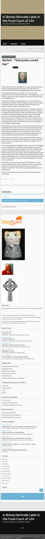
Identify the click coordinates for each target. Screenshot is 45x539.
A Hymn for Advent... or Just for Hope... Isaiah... (21, 444)
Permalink (5, 179)
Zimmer (4, 432)
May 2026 (4, 459)
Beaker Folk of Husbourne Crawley (11, 417)
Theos (3, 390)
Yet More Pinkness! (8, 339)
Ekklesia (4, 392)
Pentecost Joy (7, 333)
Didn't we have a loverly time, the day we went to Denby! (30, 51)
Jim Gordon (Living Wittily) (9, 412)
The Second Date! (32, 48)
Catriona (5, 450)
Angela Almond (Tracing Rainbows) (11, 415)
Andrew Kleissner (7, 426)
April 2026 (5, 461)
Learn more (18, 537)
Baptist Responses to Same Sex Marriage (13, 378)
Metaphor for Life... (8, 351)
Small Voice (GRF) (6, 388)
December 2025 (6, 471)
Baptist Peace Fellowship (9, 371)
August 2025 (5, 480)
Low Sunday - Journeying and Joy (26, 426)
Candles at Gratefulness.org (9, 402)
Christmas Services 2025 (23, 438)
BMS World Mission (7, 368)
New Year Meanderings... (17, 432)
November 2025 (6, 473)
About (23, 44)
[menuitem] (5, 43)
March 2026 (5, 464)
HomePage (41, 48)
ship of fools (5, 385)
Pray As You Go (6, 400)
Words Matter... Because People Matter (15, 357)
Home (5, 44)
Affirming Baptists (7, 375)
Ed (2, 444)
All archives (5, 483)
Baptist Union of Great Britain (10, 366)
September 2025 (6, 478)
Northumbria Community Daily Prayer (12, 405)
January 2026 (5, 468)
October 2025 (6, 475)
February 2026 (6, 466)
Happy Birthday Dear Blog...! (19, 450)
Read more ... (5, 310)
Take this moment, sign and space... (13, 345)
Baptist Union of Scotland (9, 373)
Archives (14, 44)
